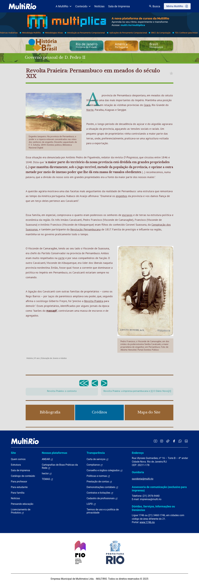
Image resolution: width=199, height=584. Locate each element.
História (29, 358)
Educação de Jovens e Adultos (54, 358)
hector (47, 473)
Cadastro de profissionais (102, 498)
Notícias (99, 6)
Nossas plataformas (54, 452)
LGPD (91, 504)
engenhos (121, 196)
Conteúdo (83, 6)
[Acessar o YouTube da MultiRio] (155, 441)
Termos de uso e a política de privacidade (103, 511)
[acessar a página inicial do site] (22, 6)
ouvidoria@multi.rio (142, 478)
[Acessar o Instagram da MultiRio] (162, 441)
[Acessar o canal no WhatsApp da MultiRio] (180, 441)
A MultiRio (64, 6)
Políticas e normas (98, 476)
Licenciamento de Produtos (20, 511)
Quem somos (18, 459)
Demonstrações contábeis (102, 487)
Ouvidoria (138, 472)
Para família (17, 492)
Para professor (19, 481)
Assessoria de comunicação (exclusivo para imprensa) (159, 488)
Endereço (138, 452)
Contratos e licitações (100, 492)
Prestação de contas (99, 481)
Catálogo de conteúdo (23, 475)
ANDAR (47, 459)
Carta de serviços (98, 459)
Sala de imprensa (20, 470)
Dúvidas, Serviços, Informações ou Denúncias (153, 508)
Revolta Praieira (93, 301)
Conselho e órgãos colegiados (105, 470)
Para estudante (19, 487)
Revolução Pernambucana (85, 229)
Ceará (147, 105)
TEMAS (47, 479)
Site (13, 452)
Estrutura (16, 464)
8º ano (36, 358)
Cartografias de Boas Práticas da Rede (60, 466)
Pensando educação (22, 503)
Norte (89, 110)
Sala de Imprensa (119, 6)
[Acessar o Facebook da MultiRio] (174, 441)
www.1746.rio (147, 522)
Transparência (96, 452)
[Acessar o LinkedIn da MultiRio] (186, 441)
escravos (127, 215)
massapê (51, 310)
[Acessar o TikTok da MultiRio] (168, 441)
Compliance (95, 464)
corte (61, 258)
